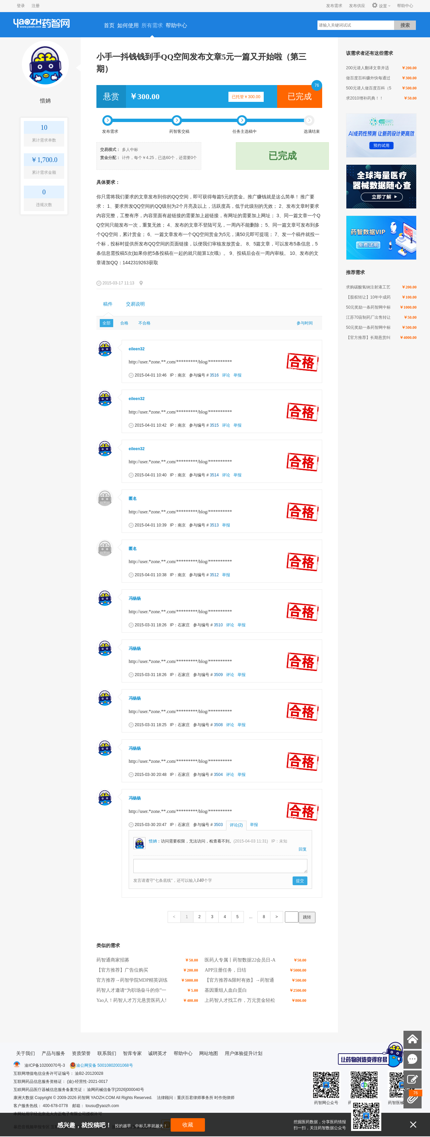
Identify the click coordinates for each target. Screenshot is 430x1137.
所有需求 (152, 25)
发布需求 (334, 5)
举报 (237, 375)
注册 (36, 5)
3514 (214, 475)
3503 (218, 824)
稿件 (108, 304)
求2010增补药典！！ (364, 98)
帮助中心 (405, 5)
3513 (214, 525)
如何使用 (128, 25)
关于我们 (25, 1053)
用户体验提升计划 (243, 1053)
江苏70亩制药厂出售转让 (368, 317)
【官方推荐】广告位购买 (122, 970)
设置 (379, 5)
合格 (124, 323)
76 (316, 85)
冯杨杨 (135, 598)
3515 (214, 425)
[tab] (107, 304)
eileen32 (136, 349)
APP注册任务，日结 (225, 970)
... (250, 916)
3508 (218, 724)
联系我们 (106, 1053)
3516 (214, 375)
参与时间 (305, 323)
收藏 (187, 1125)
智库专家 (132, 1053)
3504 (218, 774)
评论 (226, 375)
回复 (303, 849)
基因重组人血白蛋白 (226, 990)
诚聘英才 (157, 1053)
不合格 (144, 323)
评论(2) (236, 825)
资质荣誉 (81, 1053)
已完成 (300, 96)
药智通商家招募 (112, 960)
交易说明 (135, 304)
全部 (106, 323)
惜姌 (45, 101)
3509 (218, 674)
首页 (109, 25)
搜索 (405, 25)
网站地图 (208, 1053)
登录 (21, 5)
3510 (218, 625)
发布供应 (357, 5)
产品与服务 (53, 1053)
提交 (300, 880)
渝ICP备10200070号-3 (45, 1065)
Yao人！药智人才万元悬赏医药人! (131, 1000)
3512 (214, 575)
